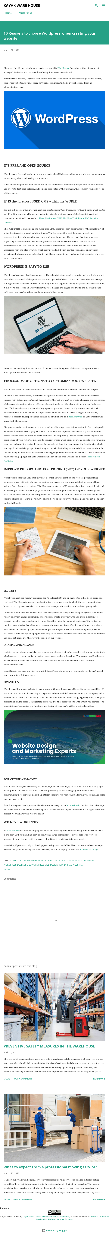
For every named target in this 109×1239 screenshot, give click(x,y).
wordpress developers (17, 864)
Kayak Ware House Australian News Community (46, 1216)
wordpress (61, 860)
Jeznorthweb (75, 416)
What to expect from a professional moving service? (50, 1166)
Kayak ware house (22, 5)
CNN (59, 218)
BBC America (91, 218)
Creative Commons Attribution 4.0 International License (72, 1218)
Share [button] (7, 869)
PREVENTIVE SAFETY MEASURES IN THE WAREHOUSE (49, 1046)
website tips (19, 860)
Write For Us (24, 12)
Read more (99, 1078)
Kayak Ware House (9, 1216)
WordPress (63, 68)
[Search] (96, 5)
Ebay (41, 218)
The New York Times (73, 218)
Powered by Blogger (54, 1230)
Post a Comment (22, 1078)
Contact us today (88, 849)
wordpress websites (71, 864)
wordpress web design (44, 864)
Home (7, 12)
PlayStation (50, 218)
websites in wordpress (40, 860)
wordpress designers (81, 860)
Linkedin (8, 222)
